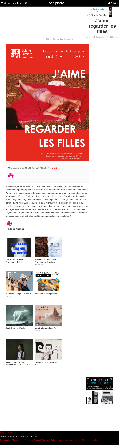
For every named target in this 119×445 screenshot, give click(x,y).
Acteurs (78, 440)
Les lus (17, 3)
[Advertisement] (47, 22)
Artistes (61, 440)
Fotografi (37, 440)
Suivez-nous (33, 436)
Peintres (54, 440)
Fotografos (29, 440)
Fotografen (46, 440)
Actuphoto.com (7, 432)
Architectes (69, 440)
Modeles (94, 440)
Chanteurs (86, 440)
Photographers (17, 440)
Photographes (5, 440)
